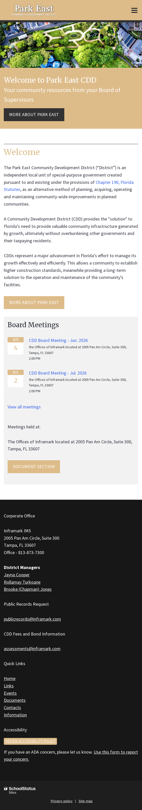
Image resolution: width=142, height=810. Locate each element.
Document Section (34, 466)
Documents (15, 700)
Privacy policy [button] (61, 801)
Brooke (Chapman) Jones (28, 589)
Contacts (12, 707)
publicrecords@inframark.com (32, 619)
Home (9, 678)
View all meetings (24, 407)
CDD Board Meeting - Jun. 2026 (58, 340)
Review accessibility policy (30, 741)
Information (15, 715)
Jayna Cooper (17, 575)
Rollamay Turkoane (22, 582)
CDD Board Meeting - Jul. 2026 (58, 373)
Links (9, 686)
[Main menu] (134, 10)
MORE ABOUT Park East (34, 302)
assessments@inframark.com (32, 648)
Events (10, 693)
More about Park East (34, 114)
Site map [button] (86, 801)
